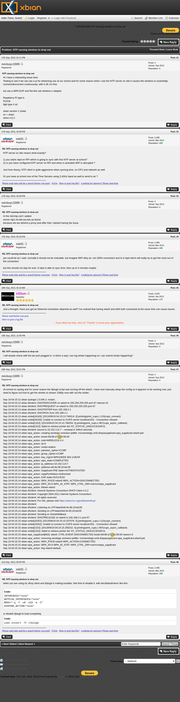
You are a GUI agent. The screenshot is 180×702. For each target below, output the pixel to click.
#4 (177, 237)
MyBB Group (87, 676)
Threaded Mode (157, 49)
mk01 (20, 138)
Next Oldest (10, 644)
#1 (177, 57)
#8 (177, 562)
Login (31, 18)
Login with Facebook (65, 18)
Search (138, 18)
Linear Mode (172, 49)
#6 (177, 335)
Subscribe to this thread (15, 668)
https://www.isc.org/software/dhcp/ (77, 500)
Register (42, 18)
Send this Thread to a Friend (17, 664)
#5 (177, 288)
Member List (155, 18)
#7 (177, 369)
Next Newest (26, 644)
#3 (177, 196)
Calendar (174, 18)
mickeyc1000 (10, 64)
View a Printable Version (16, 660)
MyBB (61, 676)
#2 (177, 132)
